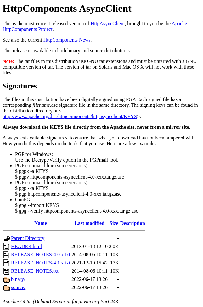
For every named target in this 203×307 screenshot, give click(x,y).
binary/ (18, 279)
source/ (18, 287)
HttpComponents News (67, 40)
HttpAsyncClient (108, 23)
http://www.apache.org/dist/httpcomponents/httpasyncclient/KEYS (70, 116)
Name (40, 223)
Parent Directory (27, 238)
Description (132, 223)
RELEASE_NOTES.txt (35, 271)
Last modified (89, 223)
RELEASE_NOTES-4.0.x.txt (40, 254)
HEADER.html (26, 246)
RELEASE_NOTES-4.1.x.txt (40, 262)
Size (114, 223)
